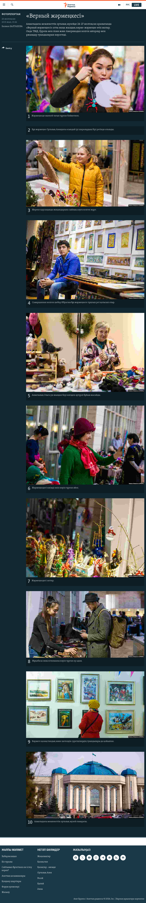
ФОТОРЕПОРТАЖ (11, 14)
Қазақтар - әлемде (46, 867)
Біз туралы (7, 862)
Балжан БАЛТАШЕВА (12, 26)
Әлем (40, 889)
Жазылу (6, 892)
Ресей (40, 878)
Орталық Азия (44, 873)
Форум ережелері (10, 887)
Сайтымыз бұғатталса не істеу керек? (17, 869)
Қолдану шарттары (11, 881)
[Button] (7, 49)
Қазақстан (42, 862)
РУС (128, 5)
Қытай (40, 884)
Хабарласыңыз (9, 856)
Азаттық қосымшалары (13, 876)
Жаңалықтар (43, 856)
